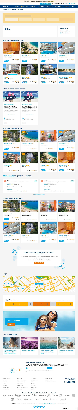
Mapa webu (19, 389)
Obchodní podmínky (21, 381)
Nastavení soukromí (49, 380)
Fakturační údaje (20, 383)
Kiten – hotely (8, 176)
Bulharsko (14, 9)
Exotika (4, 383)
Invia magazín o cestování (22, 387)
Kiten (19, 9)
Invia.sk (43, 403)
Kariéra (32, 381)
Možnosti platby (20, 385)
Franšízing (33, 385)
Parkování (5, 385)
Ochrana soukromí (48, 378)
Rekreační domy (6, 389)
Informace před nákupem (22, 380)
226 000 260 (69, 382)
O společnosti (34, 387)
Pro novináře (33, 378)
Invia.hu (46, 403)
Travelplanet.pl (52, 403)
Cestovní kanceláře (7, 378)
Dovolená (9, 9)
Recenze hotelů (58, 6)
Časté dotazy (19, 378)
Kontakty (33, 389)
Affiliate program (34, 380)
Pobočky (33, 383)
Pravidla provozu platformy (50, 381)
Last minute (5, 381)
